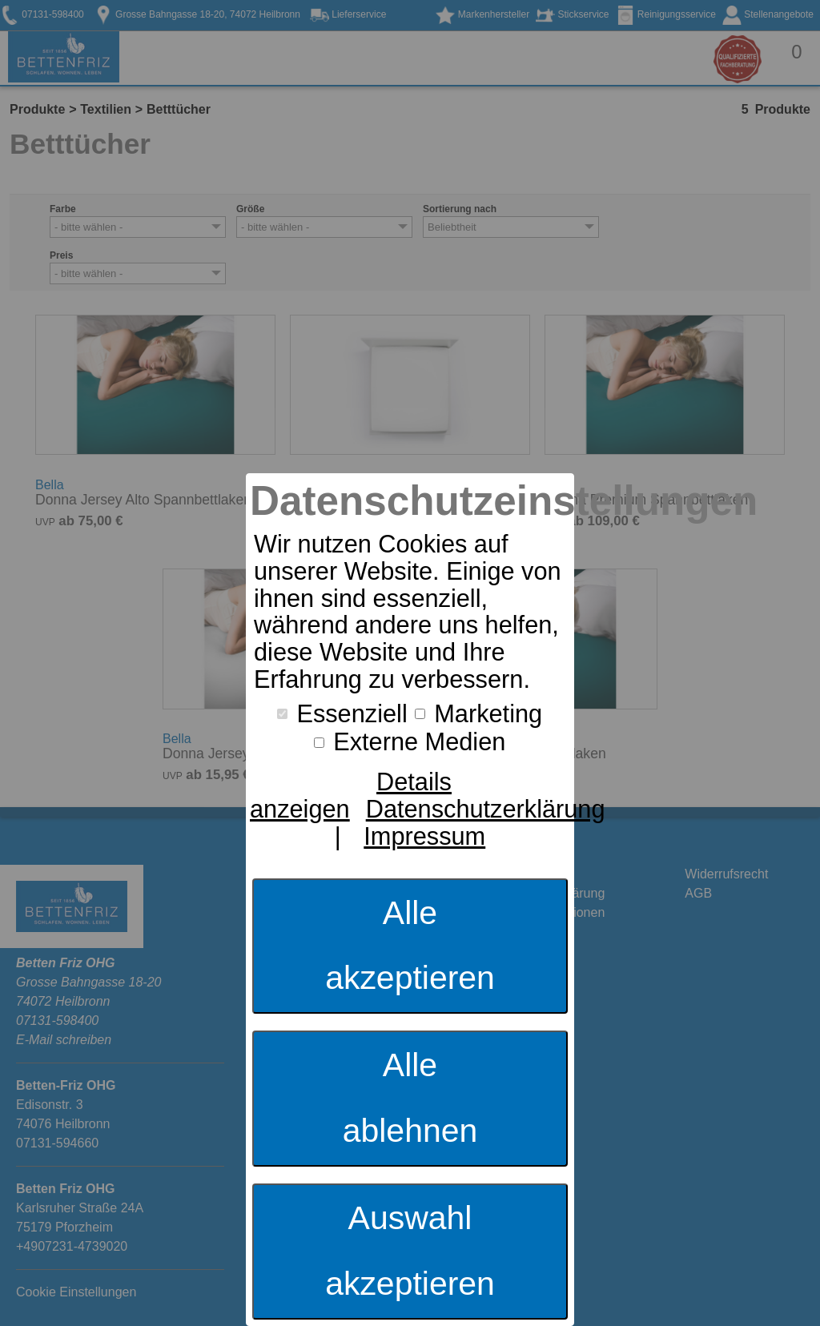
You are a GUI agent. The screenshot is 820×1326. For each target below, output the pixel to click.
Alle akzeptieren (410, 945)
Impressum (424, 836)
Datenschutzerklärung (485, 809)
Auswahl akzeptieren (410, 1250)
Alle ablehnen (410, 1098)
